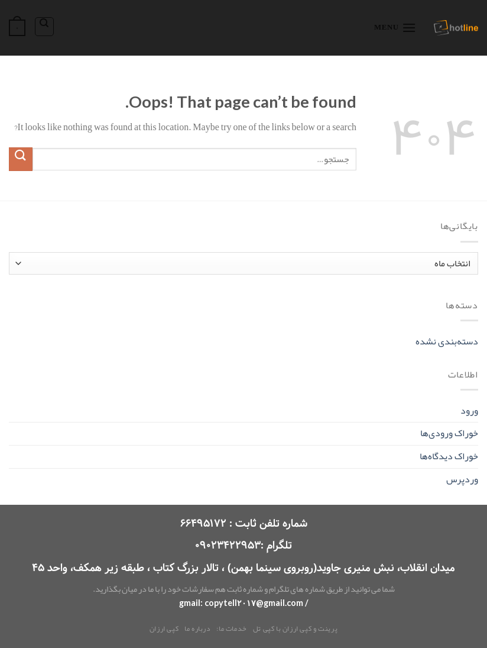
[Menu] (395, 27)
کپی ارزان (164, 628)
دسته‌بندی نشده (446, 341)
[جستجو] (44, 26)
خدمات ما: (231, 628)
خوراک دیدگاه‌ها (449, 456)
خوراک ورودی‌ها (449, 433)
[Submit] (21, 158)
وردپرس (462, 479)
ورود (469, 410)
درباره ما (197, 628)
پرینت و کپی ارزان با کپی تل (295, 628)
